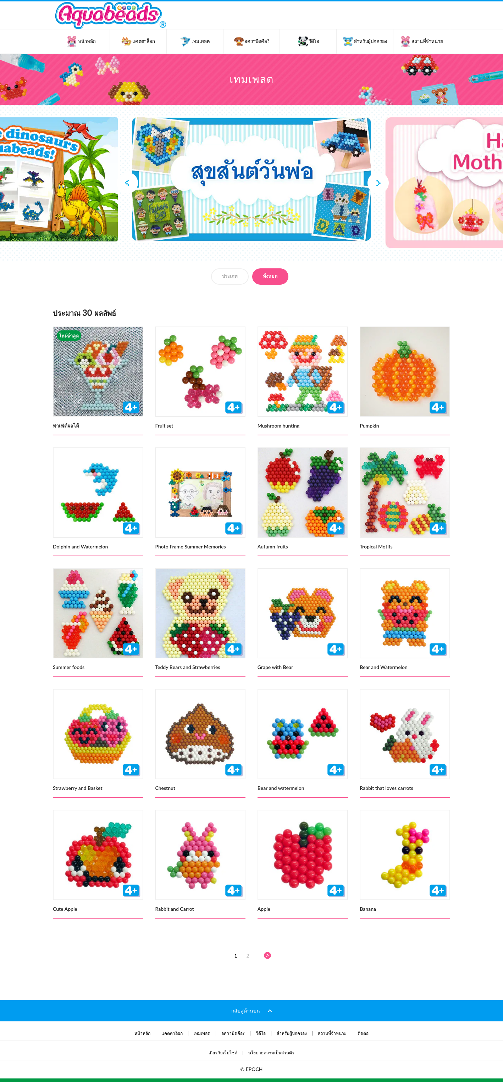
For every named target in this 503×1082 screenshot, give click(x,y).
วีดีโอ (261, 1033)
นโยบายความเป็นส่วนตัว (271, 1053)
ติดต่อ (363, 1033)
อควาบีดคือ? (232, 1033)
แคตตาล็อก (172, 1033)
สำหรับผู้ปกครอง (292, 1033)
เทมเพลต (202, 1033)
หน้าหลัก (142, 1033)
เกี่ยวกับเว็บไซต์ (223, 1053)
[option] (251, 179)
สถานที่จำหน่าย (332, 1033)
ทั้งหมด (270, 276)
